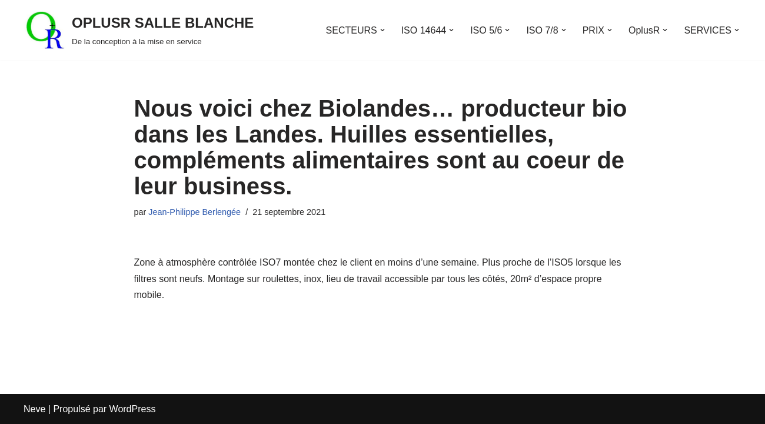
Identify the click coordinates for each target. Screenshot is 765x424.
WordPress (132, 409)
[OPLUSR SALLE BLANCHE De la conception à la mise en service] (139, 30)
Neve (34, 409)
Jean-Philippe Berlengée (194, 212)
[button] (382, 30)
